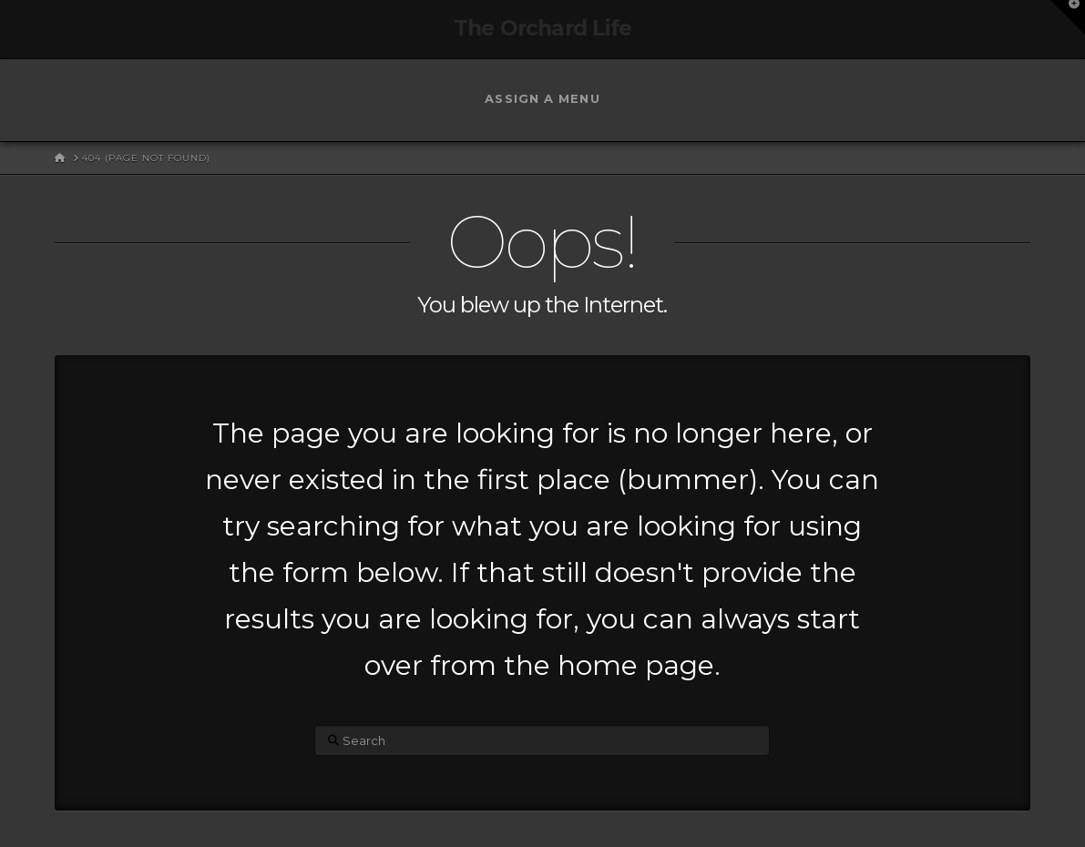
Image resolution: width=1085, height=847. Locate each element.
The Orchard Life (542, 28)
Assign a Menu (542, 98)
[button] (1067, 17)
